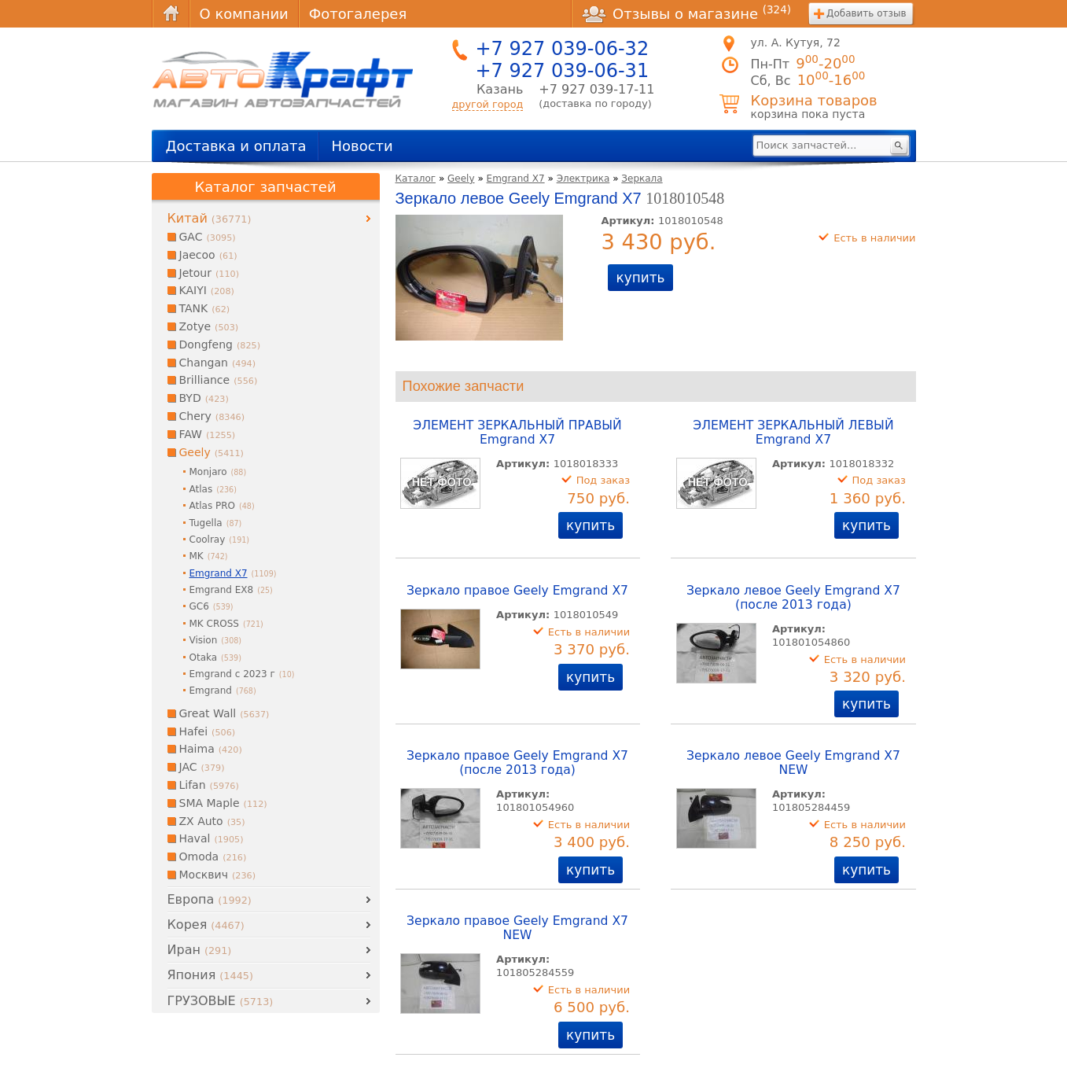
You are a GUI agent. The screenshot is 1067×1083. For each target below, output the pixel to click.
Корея (206, 924)
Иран (199, 949)
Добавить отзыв (866, 13)
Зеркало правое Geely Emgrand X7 (517, 591)
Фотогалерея (358, 14)
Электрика (583, 178)
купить (640, 277)
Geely (461, 178)
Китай (209, 218)
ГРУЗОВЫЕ (220, 1000)
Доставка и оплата (236, 146)
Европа (209, 899)
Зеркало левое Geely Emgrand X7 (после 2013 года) (793, 598)
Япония (210, 974)
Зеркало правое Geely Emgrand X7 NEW (517, 928)
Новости (361, 146)
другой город (488, 104)
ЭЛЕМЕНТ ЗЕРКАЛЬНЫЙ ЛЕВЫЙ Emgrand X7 (793, 432)
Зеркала (641, 178)
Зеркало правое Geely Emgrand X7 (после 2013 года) (517, 763)
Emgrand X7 (516, 178)
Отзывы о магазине (686, 13)
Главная (171, 14)
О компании (244, 14)
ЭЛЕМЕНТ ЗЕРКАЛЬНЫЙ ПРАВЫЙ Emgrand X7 (517, 432)
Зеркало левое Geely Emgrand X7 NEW (793, 763)
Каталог (416, 178)
